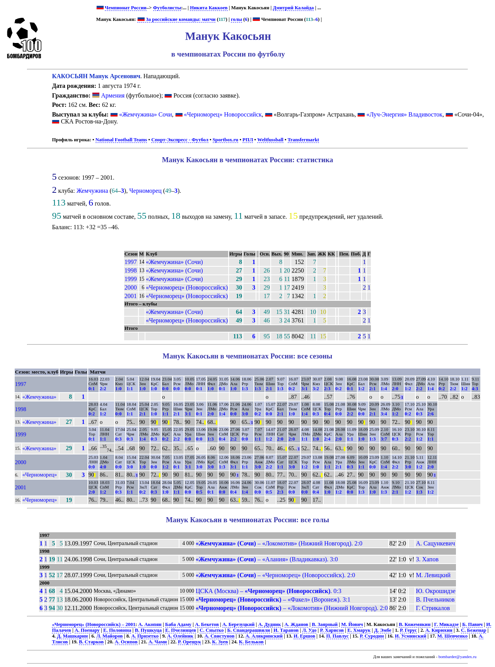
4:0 (103, 467)
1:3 (245, 388)
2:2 (103, 388)
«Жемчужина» (39, 397)
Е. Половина (117, 630)
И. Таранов (286, 630)
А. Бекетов (207, 624)
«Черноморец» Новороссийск (223, 114)
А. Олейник (180, 636)
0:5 (199, 492)
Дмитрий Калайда (293, 7)
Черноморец (145, 190)
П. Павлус (337, 636)
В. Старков (91, 642)
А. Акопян (150, 624)
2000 (131, 287)
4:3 (475, 388)
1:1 (129, 388)
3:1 (304, 388)
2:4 (327, 439)
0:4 (327, 414)
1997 (131, 262)
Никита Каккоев (208, 7)
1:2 (361, 388)
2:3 (327, 388)
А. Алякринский (264, 636)
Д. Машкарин (72, 636)
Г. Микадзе (446, 624)
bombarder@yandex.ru (457, 657)
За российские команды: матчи (176, 19)
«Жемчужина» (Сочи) (174, 262)
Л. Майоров (109, 636)
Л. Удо (309, 630)
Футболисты (167, 7)
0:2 (291, 388)
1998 (131, 270)
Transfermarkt (303, 139)
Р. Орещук (189, 642)
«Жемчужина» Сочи (145, 114)
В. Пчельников (435, 599)
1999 (131, 279)
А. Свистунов (220, 636)
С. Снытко (212, 630)
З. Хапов (427, 559)
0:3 (315, 414)
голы (236, 19)
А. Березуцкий (238, 624)
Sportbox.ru (225, 139)
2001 (131, 296)
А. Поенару (87, 630)
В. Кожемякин (414, 624)
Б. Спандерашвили (248, 630)
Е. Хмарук (358, 630)
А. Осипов (126, 642)
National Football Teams (121, 139)
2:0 (395, 388)
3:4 (384, 414)
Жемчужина (92, 190)
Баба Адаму (178, 624)
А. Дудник (269, 624)
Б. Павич (472, 624)
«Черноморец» (39, 475)
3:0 (245, 414)
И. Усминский (410, 636)
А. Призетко (145, 636)
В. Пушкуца (148, 630)
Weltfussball (270, 139)
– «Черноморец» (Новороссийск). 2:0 (275, 575)
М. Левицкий (433, 575)
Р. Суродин (372, 636)
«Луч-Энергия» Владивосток (404, 114)
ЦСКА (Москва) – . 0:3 (268, 591)
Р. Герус (408, 630)
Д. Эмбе (382, 630)
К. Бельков (251, 642)
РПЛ (247, 139)
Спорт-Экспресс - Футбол (179, 139)
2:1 (269, 388)
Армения (108, 95)
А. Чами (157, 642)
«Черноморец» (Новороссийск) (187, 287)
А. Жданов (297, 624)
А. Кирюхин (438, 630)
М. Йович (352, 624)
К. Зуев (220, 642)
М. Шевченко (452, 636)
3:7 (384, 439)
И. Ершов (304, 636)
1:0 (118, 388)
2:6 (430, 414)
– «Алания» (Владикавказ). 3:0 (267, 559)
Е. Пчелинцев (180, 630)
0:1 (92, 388)
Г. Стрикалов (433, 608)
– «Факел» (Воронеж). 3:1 (273, 599)
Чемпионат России (126, 7)
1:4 (384, 388)
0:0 (165, 388)
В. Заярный (325, 624)
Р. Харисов (332, 630)
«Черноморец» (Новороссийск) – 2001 (93, 624)
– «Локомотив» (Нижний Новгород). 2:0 (279, 543)
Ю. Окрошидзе (435, 591)
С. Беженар (473, 630)
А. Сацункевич (435, 543)
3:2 (315, 388)
